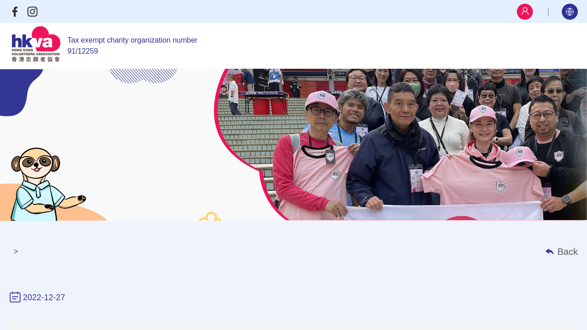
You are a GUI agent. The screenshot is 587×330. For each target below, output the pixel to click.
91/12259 (82, 51)
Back (568, 251)
